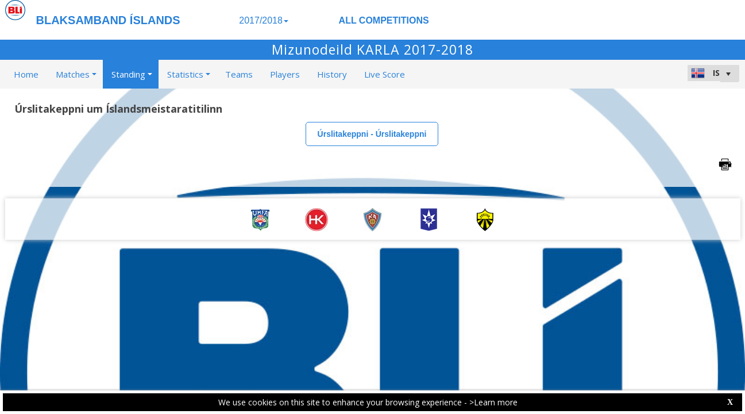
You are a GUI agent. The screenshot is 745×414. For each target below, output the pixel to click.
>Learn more (493, 402)
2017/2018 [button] (263, 20)
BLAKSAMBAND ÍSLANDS (108, 20)
